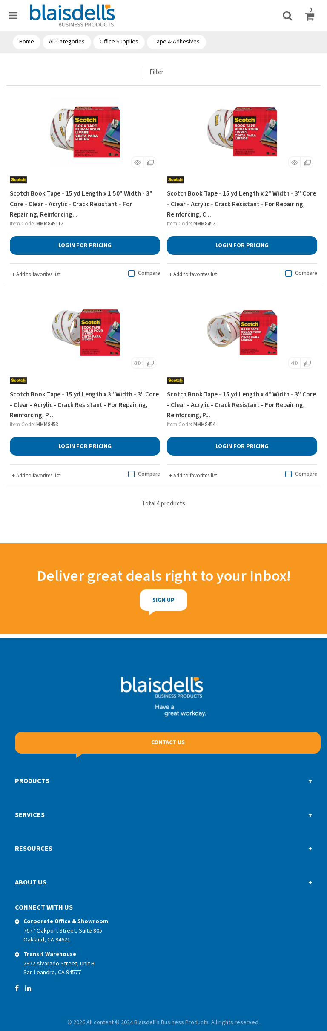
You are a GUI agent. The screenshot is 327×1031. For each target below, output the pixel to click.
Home (26, 42)
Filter (156, 72)
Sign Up (133, 600)
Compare (143, 273)
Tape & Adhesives (176, 42)
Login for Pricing (85, 245)
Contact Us (168, 742)
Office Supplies (119, 42)
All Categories (67, 42)
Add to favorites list (36, 274)
